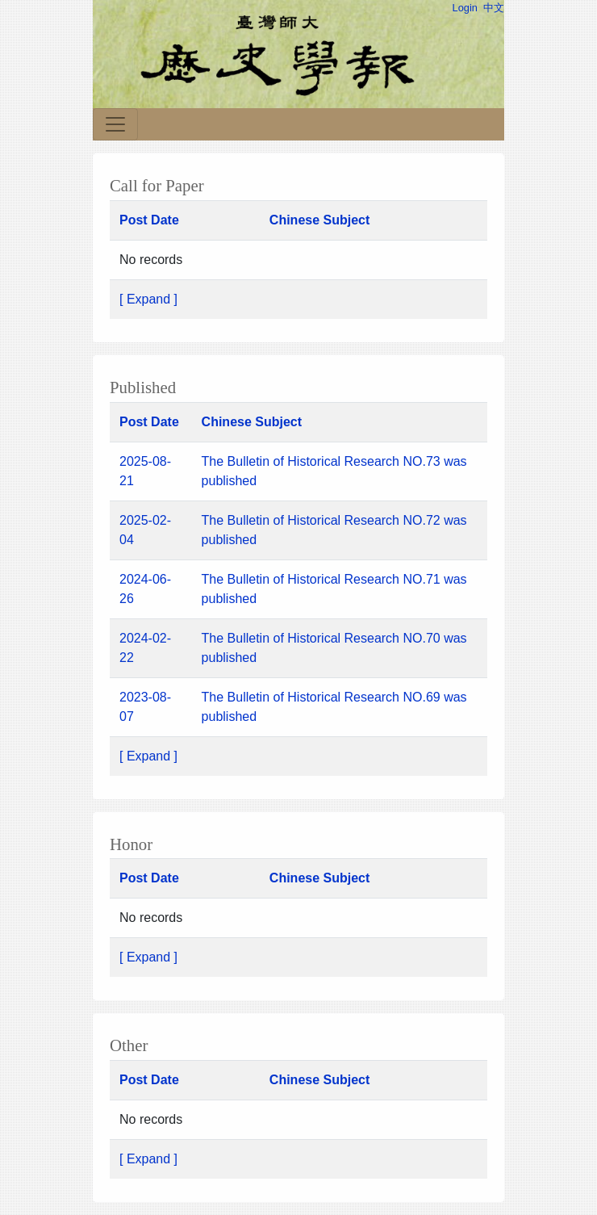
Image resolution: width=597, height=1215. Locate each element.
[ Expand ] (148, 299)
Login (465, 8)
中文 (493, 8)
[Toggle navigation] (115, 124)
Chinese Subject (319, 220)
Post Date (149, 220)
